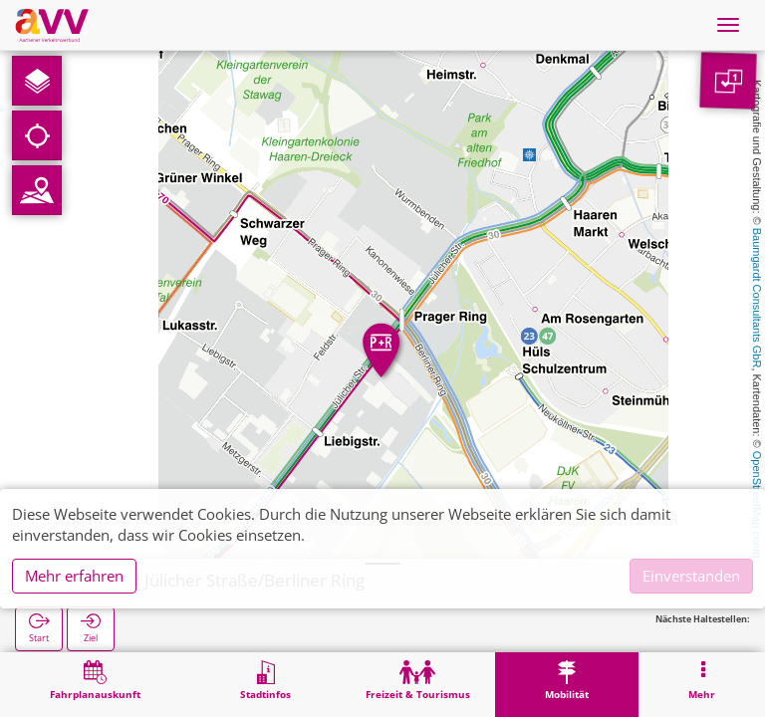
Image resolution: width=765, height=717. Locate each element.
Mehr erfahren (74, 576)
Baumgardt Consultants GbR (757, 298)
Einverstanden (691, 576)
